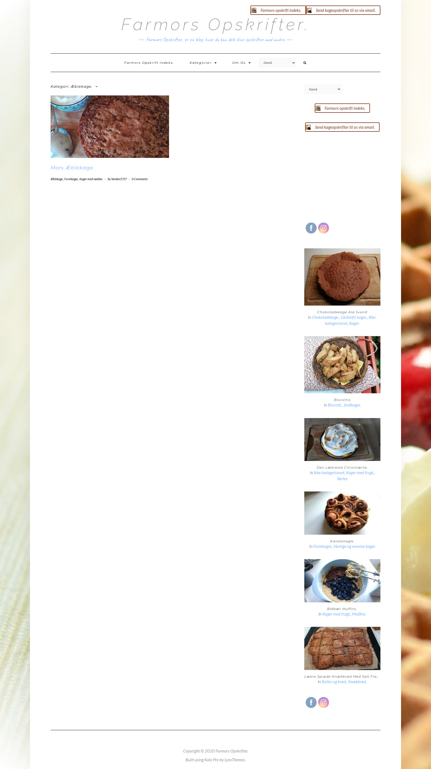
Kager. (354, 323)
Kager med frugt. (360, 472)
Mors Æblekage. (73, 168)
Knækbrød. (357, 681)
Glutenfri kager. (354, 317)
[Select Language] (277, 62)
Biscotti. (335, 404)
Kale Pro (212, 759)
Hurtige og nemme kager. (354, 546)
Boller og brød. (334, 681)
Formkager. (71, 179)
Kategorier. (203, 63)
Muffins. (359, 613)
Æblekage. (57, 179)
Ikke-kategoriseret (329, 472)
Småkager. (352, 404)
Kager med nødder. (91, 179)
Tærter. (342, 478)
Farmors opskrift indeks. (149, 63)
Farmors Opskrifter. (215, 24)
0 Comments (140, 179)
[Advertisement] (345, 175)
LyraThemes (235, 759)
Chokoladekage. (325, 317)
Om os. (241, 63)
